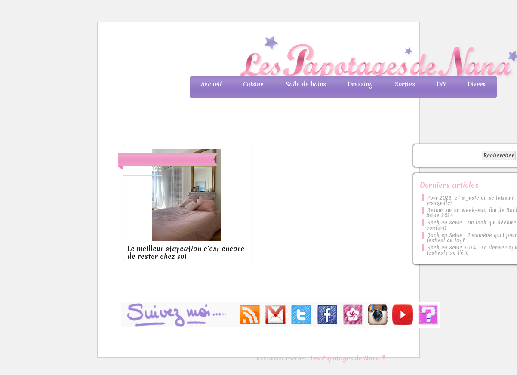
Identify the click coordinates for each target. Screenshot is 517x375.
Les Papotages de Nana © (348, 358)
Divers (477, 84)
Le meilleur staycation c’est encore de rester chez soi (185, 252)
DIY (441, 84)
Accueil (211, 84)
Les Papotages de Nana (315, 58)
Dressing (360, 84)
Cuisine (253, 84)
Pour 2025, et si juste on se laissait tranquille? (470, 200)
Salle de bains (305, 84)
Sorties (404, 84)
